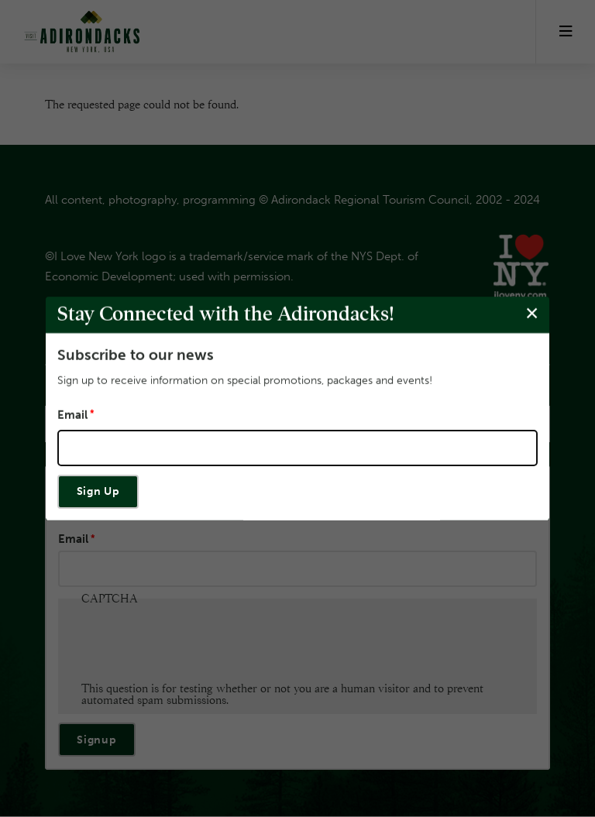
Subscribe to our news (135, 355)
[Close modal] (532, 314)
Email (72, 416)
